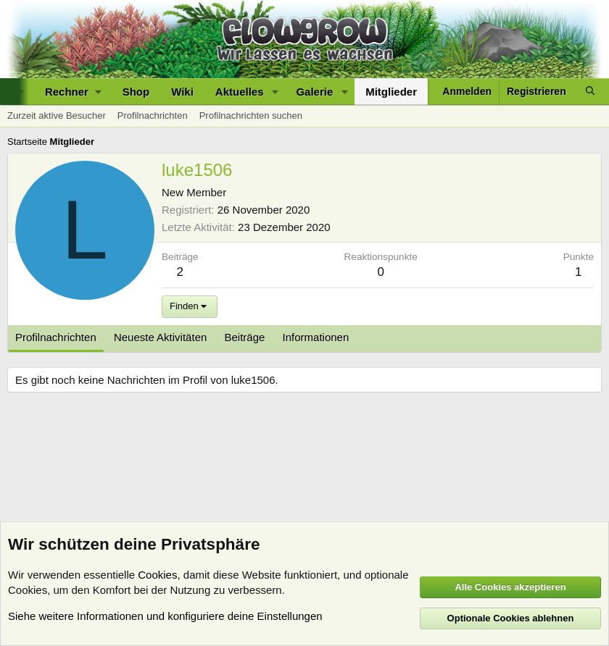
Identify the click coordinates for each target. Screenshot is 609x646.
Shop (136, 91)
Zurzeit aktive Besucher (56, 115)
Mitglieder (391, 91)
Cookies (157, 575)
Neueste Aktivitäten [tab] (160, 337)
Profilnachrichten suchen (250, 115)
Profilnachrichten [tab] (55, 337)
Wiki (182, 91)
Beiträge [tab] (245, 337)
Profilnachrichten (152, 115)
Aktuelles (239, 91)
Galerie (314, 91)
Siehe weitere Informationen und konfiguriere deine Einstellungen (165, 616)
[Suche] (590, 91)
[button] (73, 91)
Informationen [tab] (316, 337)
